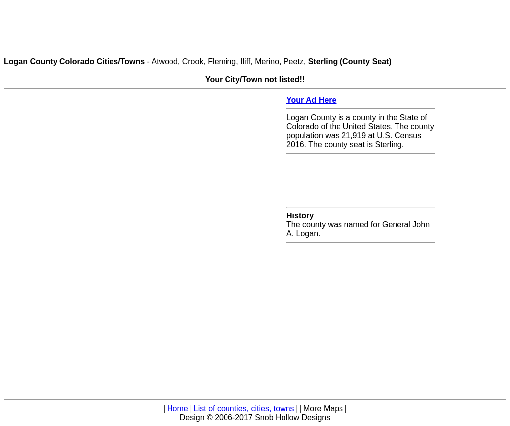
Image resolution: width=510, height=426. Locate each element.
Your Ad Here (311, 100)
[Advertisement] (255, 26)
